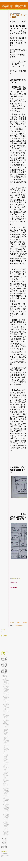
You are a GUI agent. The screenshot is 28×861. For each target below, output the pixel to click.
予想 (4, 739)
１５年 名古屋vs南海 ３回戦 (6, 796)
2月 (4, 843)
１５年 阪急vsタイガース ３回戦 (6, 733)
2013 (3, 671)
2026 (3, 655)
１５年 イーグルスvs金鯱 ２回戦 (6, 772)
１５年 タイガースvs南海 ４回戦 (6, 690)
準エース (4, 774)
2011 (3, 846)
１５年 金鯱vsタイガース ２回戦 (6, 785)
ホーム (18, 622)
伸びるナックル (6, 814)
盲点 (4, 766)
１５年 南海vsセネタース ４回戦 (6, 776)
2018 (3, 665)
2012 (3, 672)
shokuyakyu (4, 853)
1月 (4, 845)
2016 (3, 667)
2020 (3, 663)
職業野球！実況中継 (13, 6)
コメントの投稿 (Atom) (17, 625)
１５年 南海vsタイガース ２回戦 (6, 716)
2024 (3, 658)
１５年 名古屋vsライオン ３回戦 (6, 805)
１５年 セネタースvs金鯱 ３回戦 (6, 755)
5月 (4, 839)
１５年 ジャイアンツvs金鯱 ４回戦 (6, 693)
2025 (3, 657)
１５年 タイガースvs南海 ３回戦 (6, 711)
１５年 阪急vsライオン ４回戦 (6, 705)
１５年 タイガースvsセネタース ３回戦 (6, 701)
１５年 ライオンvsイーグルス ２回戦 (6, 816)
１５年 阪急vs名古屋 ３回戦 (6, 781)
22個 (4, 798)
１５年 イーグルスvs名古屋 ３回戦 (6, 697)
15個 (4, 718)
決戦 (4, 714)
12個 (4, 731)
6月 (4, 838)
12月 (4, 673)
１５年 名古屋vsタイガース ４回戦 (6, 811)
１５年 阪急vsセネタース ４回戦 (6, 687)
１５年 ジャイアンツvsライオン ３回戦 (6, 789)
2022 (3, 660)
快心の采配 (5, 723)
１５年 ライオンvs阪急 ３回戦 (6, 708)
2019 (3, 664)
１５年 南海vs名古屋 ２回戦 (6, 828)
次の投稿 (12, 622)
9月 (4, 677)
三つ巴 (4, 699)
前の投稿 (25, 622)
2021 (3, 661)
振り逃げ (4, 783)
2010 (3, 847)
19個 (4, 752)
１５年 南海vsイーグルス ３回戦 (6, 819)
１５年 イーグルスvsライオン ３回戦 (6, 808)
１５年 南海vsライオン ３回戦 (6, 737)
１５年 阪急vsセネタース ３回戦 (6, 792)
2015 (3, 669)
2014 (3, 670)
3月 (4, 842)
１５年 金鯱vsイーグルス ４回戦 (6, 681)
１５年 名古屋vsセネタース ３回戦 (6, 725)
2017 (3, 666)
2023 (3, 659)
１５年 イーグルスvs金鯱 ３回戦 (6, 729)
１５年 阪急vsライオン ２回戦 (6, 721)
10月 (4, 676)
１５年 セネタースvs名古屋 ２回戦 (6, 741)
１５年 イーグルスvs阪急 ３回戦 (6, 825)
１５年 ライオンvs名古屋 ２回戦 (6, 832)
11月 (4, 675)
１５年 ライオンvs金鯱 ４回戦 (6, 768)
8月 (4, 679)
